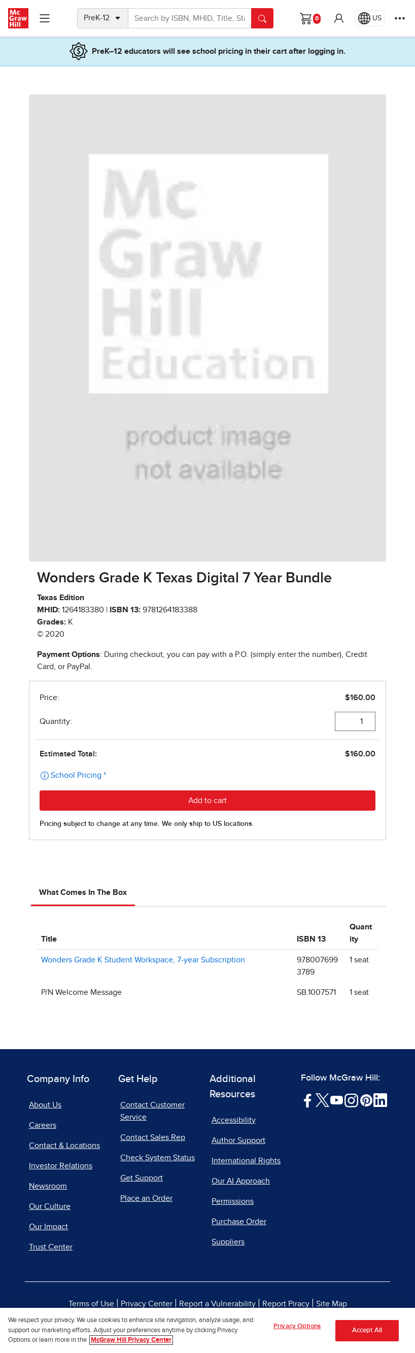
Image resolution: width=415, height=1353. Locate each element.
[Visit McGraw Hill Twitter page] (322, 1100)
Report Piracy (285, 1304)
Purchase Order (239, 1222)
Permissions (233, 1201)
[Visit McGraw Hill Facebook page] (308, 1100)
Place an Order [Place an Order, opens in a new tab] (146, 1198)
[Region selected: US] (370, 18)
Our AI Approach (241, 1181)
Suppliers (228, 1242)
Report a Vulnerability (217, 1304)
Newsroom (48, 1186)
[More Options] (400, 18)
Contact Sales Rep (152, 1137)
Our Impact (48, 1227)
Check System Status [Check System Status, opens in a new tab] (157, 1158)
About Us (45, 1105)
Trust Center (51, 1247)
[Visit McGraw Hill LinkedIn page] (380, 1100)
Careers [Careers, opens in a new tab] (42, 1125)
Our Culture (50, 1206)
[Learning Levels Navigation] (45, 18)
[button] (339, 18)
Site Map (331, 1304)
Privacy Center (146, 1304)
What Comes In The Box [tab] (83, 892)
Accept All (367, 1330)
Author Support (238, 1140)
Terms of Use (91, 1304)
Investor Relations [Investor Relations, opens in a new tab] (60, 1166)
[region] (207, 1330)
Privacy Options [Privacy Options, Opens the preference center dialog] (297, 1326)
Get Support (141, 1178)
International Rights (246, 1161)
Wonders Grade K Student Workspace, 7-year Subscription (143, 960)
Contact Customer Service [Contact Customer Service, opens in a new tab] (152, 1111)
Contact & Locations (64, 1145)
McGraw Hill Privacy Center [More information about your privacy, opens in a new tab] (131, 1340)
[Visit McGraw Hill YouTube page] (336, 1100)
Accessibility (234, 1120)
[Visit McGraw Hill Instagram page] (351, 1100)
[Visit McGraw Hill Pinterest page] (366, 1100)
